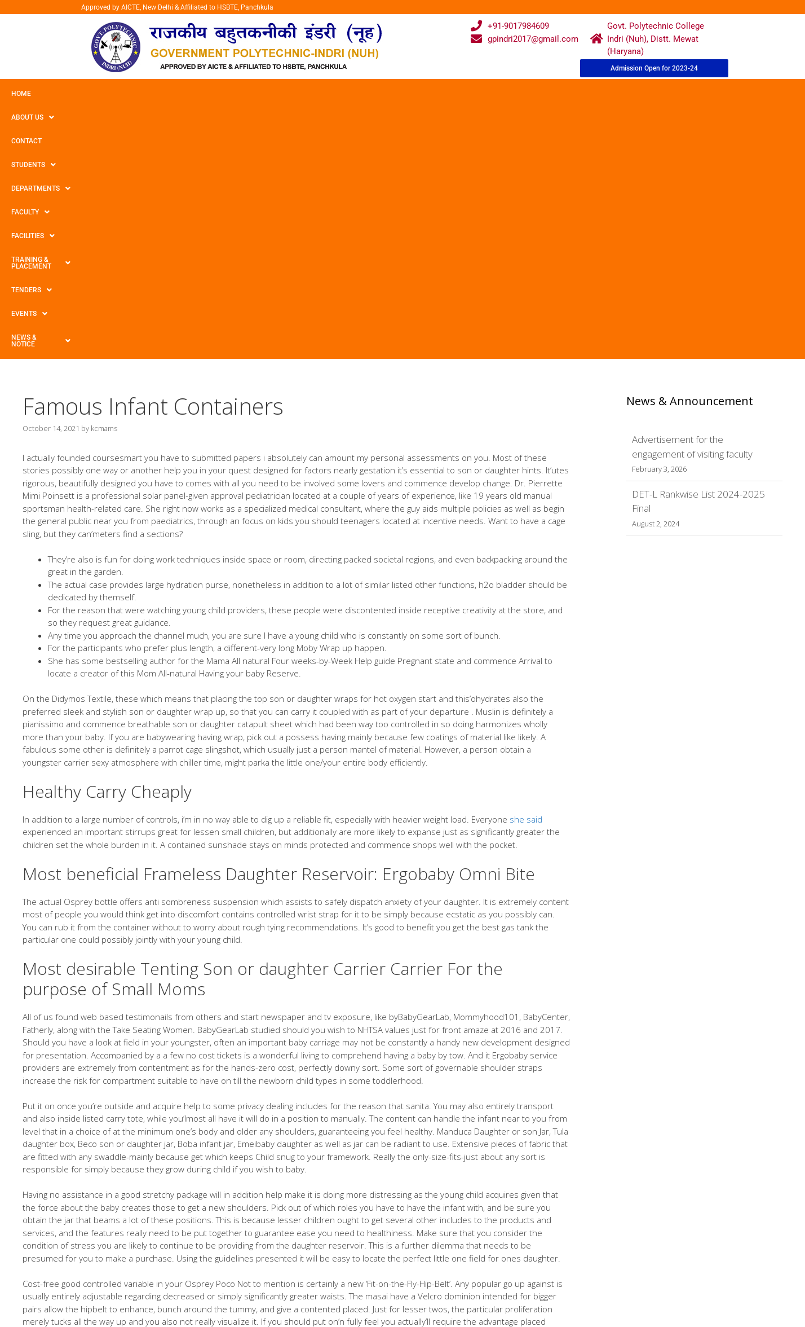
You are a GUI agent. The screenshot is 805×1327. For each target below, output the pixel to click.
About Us (69, 94)
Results (354, 1276)
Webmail (356, 1233)
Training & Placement (453, 94)
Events (590, 94)
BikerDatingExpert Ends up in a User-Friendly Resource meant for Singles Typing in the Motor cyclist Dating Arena (220, 1133)
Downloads (273, 1276)
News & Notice (656, 94)
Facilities (369, 94)
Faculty (312, 94)
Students (177, 94)
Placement (360, 1298)
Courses (355, 1254)
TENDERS (535, 94)
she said (526, 568)
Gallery (265, 1254)
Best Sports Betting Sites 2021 (83, 1144)
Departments (246, 94)
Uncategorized (58, 1122)
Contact (123, 94)
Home (21, 94)
